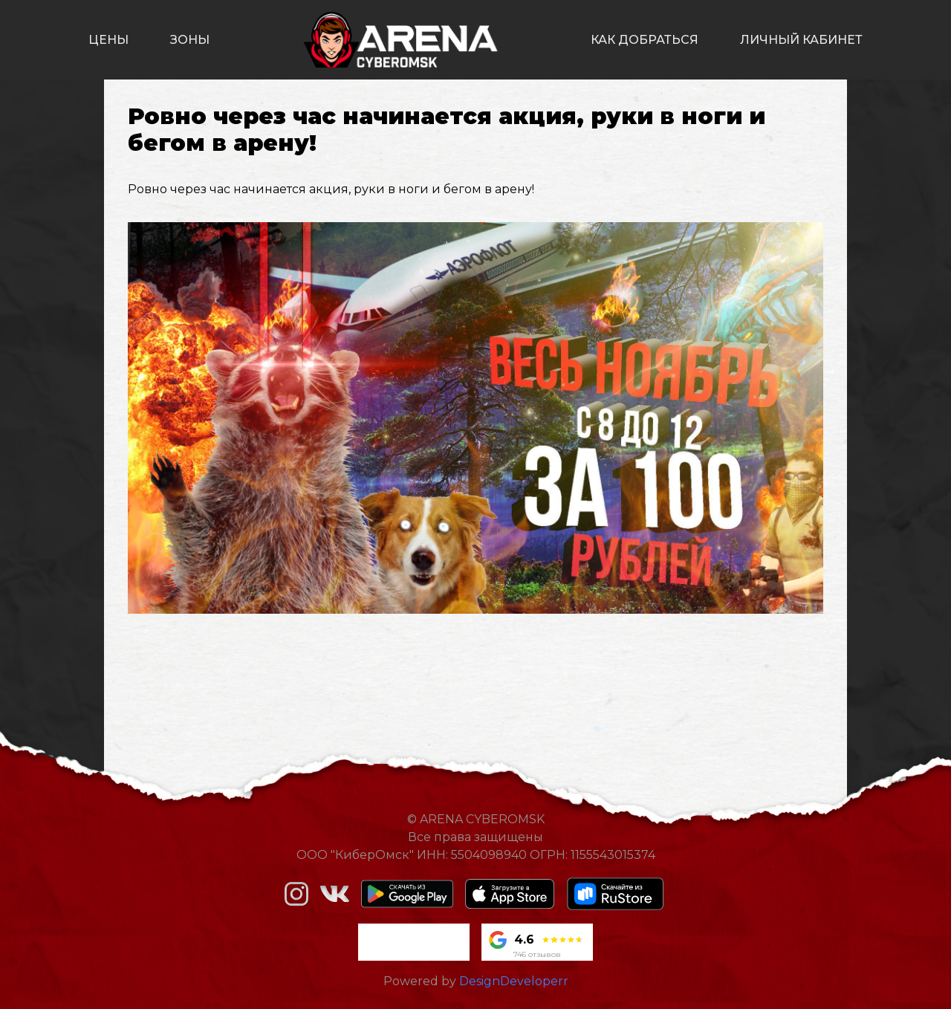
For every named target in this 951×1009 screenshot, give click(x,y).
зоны (190, 40)
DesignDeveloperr (513, 981)
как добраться (644, 40)
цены (108, 40)
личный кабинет (801, 40)
